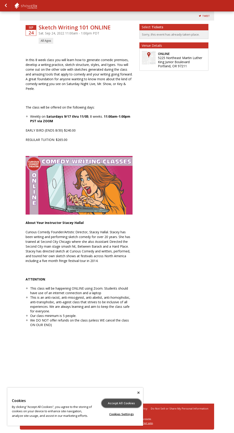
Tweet (206, 16)
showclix (37, 5)
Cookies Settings (121, 414)
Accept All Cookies (121, 403)
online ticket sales (143, 423)
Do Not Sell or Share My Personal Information (179, 408)
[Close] (138, 392)
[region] (75, 407)
